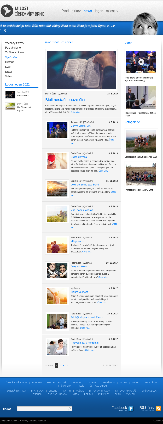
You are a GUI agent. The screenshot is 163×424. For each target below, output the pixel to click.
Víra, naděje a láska (82, 209)
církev (76, 11)
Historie (9, 62)
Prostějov (150, 382)
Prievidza (103, 394)
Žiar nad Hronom (57, 394)
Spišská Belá (149, 391)
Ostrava (92, 382)
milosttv (112, 11)
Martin (67, 391)
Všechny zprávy (14, 43)
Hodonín (37, 382)
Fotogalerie (132, 122)
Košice (80, 391)
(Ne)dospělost (79, 266)
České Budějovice (16, 382)
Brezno (53, 391)
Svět (7, 66)
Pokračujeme (13, 47)
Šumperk (66, 386)
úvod (65, 11)
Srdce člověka (79, 156)
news (88, 11)
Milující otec (77, 240)
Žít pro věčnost (79, 291)
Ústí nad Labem (98, 386)
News (56, 42)
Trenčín (37, 394)
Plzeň (123, 382)
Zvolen (130, 394)
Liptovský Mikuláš (125, 391)
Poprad (88, 394)
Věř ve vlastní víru (81, 125)
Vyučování (11, 57)
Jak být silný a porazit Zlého (86, 317)
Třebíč (80, 386)
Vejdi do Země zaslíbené (85, 184)
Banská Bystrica (16, 391)
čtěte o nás (117, 408)
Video (8, 76)
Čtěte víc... (75, 112)
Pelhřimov (108, 382)
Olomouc (77, 382)
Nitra (76, 394)
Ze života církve (14, 52)
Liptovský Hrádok (99, 391)
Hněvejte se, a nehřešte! (85, 342)
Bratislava (37, 391)
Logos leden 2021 (17, 84)
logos (99, 11)
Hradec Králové (56, 382)
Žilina (118, 394)
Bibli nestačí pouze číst (65, 99)
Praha (135, 382)
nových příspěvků (145, 408)
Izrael (8, 71)
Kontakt (158, 421)
